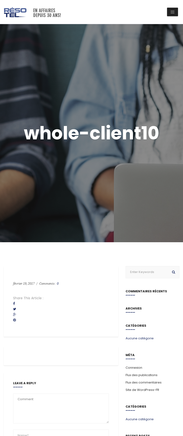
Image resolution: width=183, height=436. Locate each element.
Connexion (134, 367)
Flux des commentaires (144, 382)
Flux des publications (142, 375)
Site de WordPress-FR (142, 390)
